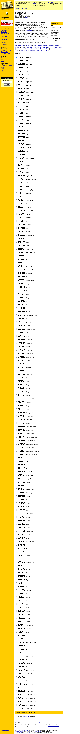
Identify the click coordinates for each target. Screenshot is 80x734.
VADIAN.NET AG (31, 722)
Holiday (18, 49)
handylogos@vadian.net (53, 726)
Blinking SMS (5, 33)
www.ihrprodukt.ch (21, 8)
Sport (21, 50)
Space (17, 50)
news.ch (30, 732)
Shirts (2, 59)
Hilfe (2, 70)
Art (23, 45)
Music (37, 49)
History (60, 47)
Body (34, 45)
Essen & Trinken (48, 45)
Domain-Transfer (6, 50)
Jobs (2, 68)
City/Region (28, 45)
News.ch (50, 2)
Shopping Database (19, 731)
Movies (32, 49)
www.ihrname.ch (21, 7)
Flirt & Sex (38, 47)
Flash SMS (4, 32)
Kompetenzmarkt (6, 53)
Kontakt (3, 67)
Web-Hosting (4, 52)
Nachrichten (19, 732)
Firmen (27, 47)
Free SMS (4, 30)
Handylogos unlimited (42, 722)
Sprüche (26, 50)
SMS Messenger (25, 730)
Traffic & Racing (45, 50)
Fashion (17, 47)
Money (27, 49)
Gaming (55, 47)
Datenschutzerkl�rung (7, 65)
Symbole (33, 50)
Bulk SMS (4, 35)
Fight (22, 47)
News (47, 49)
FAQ (2, 71)
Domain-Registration (7, 49)
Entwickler (4, 44)
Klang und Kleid (37, 731)
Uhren (2, 61)
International (4, 36)
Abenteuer (18, 45)
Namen (42, 49)
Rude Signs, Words (55, 49)
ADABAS (27, 17)
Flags (31, 47)
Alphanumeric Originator (5, 38)
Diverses (39, 45)
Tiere (38, 50)
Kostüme (3, 58)
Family (56, 45)
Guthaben (29, 30)
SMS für (3, 42)
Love (22, 49)
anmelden (26, 716)
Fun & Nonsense (47, 47)
